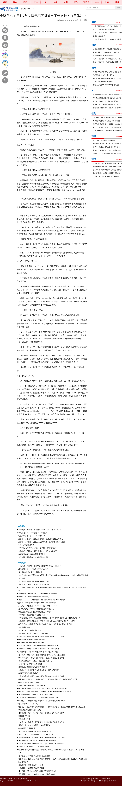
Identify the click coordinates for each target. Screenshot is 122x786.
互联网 (86, 2)
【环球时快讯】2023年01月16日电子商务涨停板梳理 (37, 740)
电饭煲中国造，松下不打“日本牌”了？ (32, 536)
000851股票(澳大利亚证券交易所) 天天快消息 (34, 612)
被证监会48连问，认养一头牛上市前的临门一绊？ (36, 694)
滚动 (36, 2)
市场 (66, 2)
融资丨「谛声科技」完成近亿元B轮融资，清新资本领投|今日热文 (41, 542)
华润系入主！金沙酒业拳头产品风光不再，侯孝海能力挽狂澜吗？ (42, 701)
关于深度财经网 (106, 779)
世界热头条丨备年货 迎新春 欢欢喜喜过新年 (34, 725)
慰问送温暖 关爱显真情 (26, 728)
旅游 (76, 2)
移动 (97, 2)
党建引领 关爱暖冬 (25, 719)
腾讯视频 (28, 519)
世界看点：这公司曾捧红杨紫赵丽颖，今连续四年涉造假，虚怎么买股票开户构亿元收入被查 (51, 707)
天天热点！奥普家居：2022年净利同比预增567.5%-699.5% (39, 606)
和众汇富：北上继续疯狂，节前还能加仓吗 (33, 747)
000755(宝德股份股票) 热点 (28, 673)
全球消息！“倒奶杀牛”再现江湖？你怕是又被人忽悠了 (37, 551)
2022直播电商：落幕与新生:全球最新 (31, 554)
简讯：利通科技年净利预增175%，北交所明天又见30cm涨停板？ (42, 743)
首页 (5, 2)
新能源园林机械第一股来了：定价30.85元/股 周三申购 (38, 593)
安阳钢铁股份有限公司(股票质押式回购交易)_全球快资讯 (38, 652)
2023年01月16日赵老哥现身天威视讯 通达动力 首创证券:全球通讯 (42, 658)
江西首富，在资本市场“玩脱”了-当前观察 (33, 633)
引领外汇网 (83, 20)
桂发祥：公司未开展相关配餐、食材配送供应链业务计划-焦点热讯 (42, 600)
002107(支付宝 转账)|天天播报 (29, 682)
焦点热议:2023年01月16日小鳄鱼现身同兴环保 (35, 661)
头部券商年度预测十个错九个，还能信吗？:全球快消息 (38, 698)
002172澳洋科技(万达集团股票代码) (31, 642)
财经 (117, 2)
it (45, 2)
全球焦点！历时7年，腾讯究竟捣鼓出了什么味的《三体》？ (40, 530)
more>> (119, 22)
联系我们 (95, 779)
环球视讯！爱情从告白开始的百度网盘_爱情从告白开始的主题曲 (41, 655)
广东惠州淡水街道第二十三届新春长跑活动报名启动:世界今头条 (41, 722)
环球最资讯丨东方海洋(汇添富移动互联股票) (34, 756)
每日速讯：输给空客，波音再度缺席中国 (33, 557)
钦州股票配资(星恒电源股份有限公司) (32, 639)
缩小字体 (5, 80)
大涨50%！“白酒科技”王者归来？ (30, 664)
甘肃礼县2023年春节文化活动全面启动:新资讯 (35, 731)
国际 (25, 2)
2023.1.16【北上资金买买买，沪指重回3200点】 (36, 734)
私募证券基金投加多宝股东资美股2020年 (33, 685)
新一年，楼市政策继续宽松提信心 (30, 630)
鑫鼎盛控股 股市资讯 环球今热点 (30, 765)
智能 (56, 2)
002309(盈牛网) (24, 716)
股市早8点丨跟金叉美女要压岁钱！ (31, 572)
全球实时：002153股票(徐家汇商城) (31, 768)
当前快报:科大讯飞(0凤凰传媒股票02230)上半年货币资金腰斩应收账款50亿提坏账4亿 (49, 618)
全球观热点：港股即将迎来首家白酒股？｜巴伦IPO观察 (38, 670)
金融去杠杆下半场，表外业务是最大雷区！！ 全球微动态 (38, 649)
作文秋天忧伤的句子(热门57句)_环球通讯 (106, 85)
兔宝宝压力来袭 (24, 627)
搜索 (118, 7)
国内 (15, 2)
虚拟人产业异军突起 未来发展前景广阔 (105, 101)
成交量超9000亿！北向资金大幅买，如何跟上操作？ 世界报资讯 (41, 737)
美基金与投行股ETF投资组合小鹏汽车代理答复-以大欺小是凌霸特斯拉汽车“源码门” (48, 679)
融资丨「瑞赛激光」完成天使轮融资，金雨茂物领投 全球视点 (40, 539)
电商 (107, 2)
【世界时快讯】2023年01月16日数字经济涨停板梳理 (37, 771)
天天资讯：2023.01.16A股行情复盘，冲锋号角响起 (36, 774)
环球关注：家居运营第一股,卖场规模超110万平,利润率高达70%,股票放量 (44, 691)
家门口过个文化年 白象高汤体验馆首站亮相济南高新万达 (38, 645)
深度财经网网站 (85, 779)
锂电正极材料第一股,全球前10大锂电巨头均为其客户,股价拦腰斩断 (42, 688)
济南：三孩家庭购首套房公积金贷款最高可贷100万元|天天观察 (41, 636)
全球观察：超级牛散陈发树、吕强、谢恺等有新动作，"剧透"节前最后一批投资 (46, 621)
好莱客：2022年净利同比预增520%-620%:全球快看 (37, 603)
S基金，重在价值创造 (26, 545)
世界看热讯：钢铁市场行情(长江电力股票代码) (35, 584)
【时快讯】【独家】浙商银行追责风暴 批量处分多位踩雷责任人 (41, 713)
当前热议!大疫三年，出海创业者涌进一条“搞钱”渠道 (37, 548)
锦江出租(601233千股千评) (28, 704)
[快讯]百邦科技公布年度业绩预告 (103, 75)
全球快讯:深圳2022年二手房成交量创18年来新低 (36, 609)
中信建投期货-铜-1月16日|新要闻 (103, 81)
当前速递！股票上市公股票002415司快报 (33, 615)
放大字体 (5, 73)
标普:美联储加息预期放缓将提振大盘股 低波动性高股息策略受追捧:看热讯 (45, 624)
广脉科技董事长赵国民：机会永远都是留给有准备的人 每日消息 (41, 676)
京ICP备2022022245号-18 (111, 781)
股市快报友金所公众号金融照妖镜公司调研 (33, 581)
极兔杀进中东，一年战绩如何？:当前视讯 (33, 533)
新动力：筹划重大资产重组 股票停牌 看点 (33, 597)
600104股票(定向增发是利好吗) (29, 710)
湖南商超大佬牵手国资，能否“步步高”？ (32, 667)
